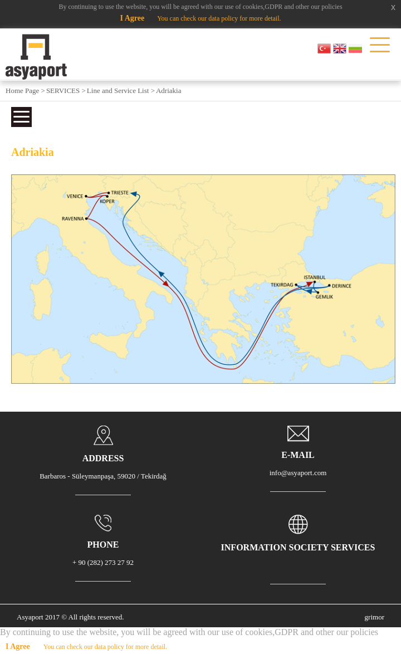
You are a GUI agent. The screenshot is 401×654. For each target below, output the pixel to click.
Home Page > (25, 90)
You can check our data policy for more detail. (219, 18)
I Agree (132, 18)
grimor (374, 617)
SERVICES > (66, 90)
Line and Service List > (121, 90)
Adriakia (168, 90)
